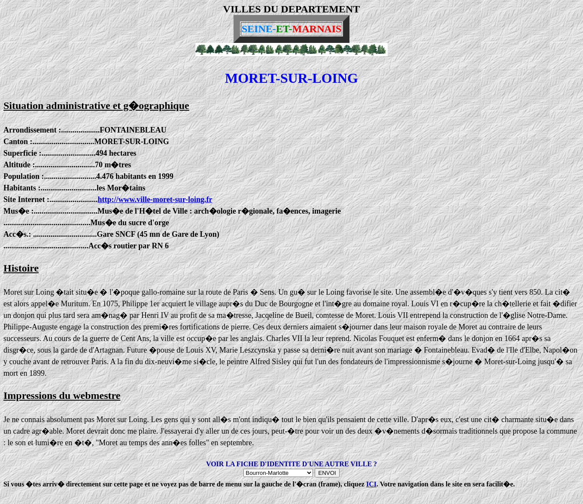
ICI (371, 484)
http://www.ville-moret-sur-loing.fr (154, 199)
